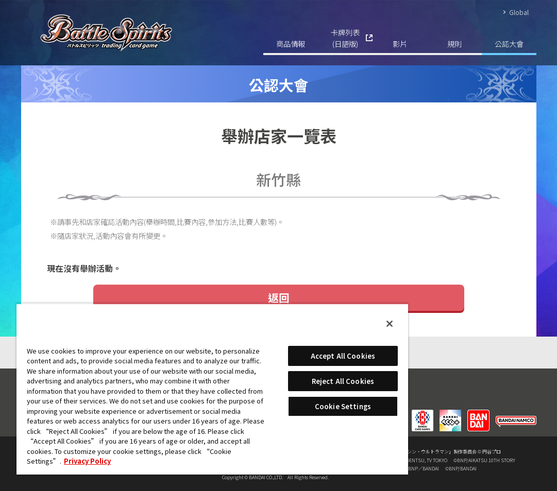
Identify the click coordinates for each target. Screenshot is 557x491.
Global (519, 12)
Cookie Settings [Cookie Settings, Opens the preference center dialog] (343, 406)
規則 (454, 43)
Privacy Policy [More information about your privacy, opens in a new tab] (87, 461)
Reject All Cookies (343, 381)
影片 (400, 43)
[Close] (389, 323)
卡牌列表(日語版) (345, 38)
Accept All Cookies (343, 356)
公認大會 (509, 43)
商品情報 (290, 43)
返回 (279, 297)
